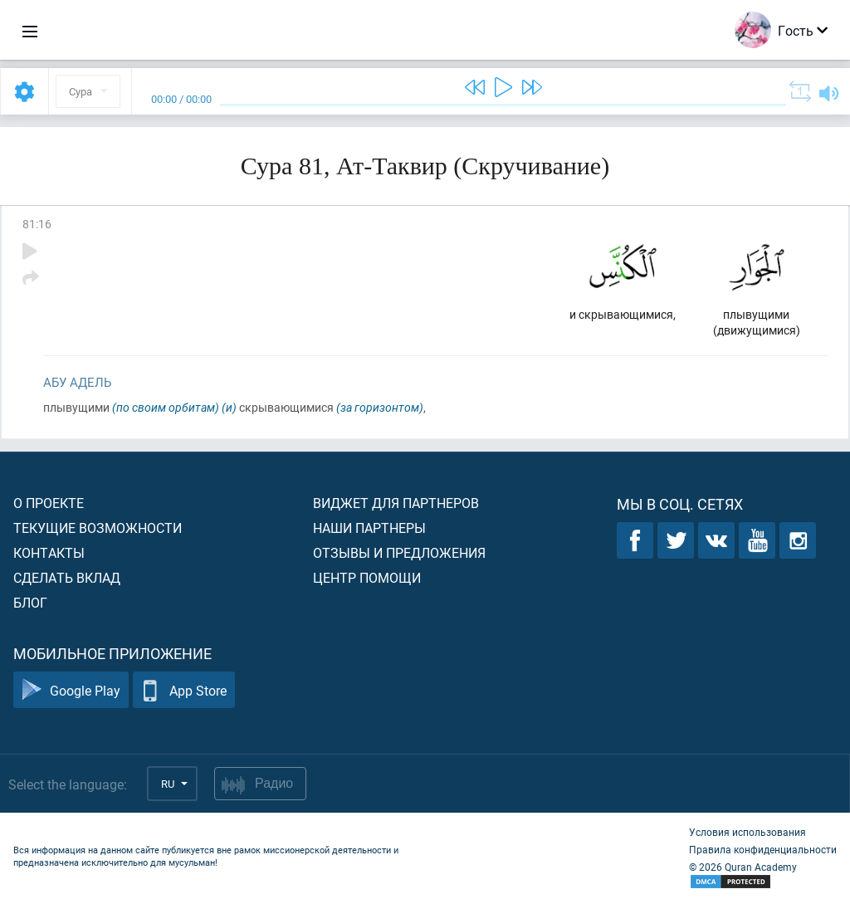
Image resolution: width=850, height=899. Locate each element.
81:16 (36, 224)
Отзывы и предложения (399, 552)
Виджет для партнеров (396, 502)
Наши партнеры (369, 527)
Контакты (49, 552)
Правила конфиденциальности (763, 849)
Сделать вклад (66, 577)
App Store (184, 690)
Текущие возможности (97, 527)
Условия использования (747, 831)
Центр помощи (367, 577)
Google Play (71, 690)
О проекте (48, 502)
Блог (30, 602)
